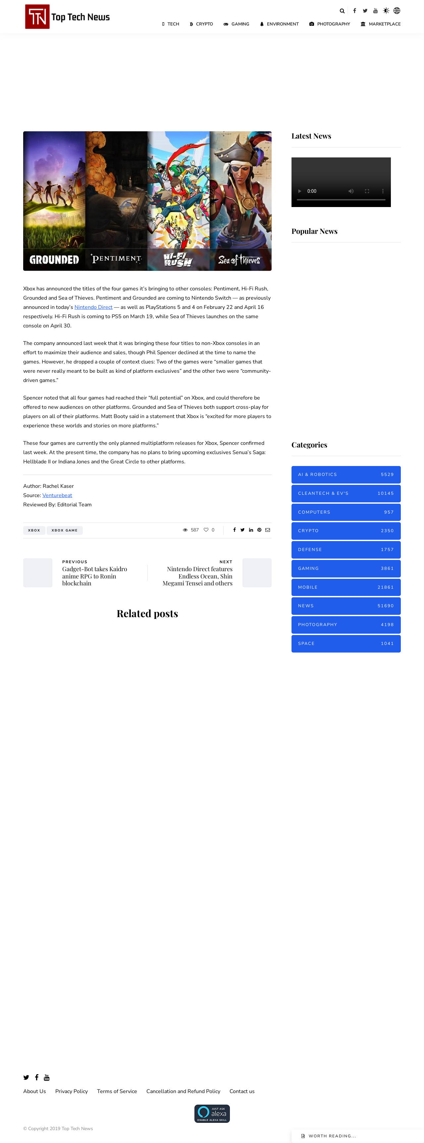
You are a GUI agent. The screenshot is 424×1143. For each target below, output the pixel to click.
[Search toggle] (342, 11)
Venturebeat (57, 495)
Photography (329, 24)
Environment (279, 24)
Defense (346, 550)
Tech (170, 24)
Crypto (201, 24)
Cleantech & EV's (346, 493)
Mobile (346, 587)
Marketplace (381, 24)
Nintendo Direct (94, 307)
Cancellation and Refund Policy (183, 1091)
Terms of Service (117, 1091)
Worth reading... (332, 1136)
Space (346, 644)
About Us (34, 1091)
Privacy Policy (71, 1091)
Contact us (242, 1091)
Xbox (34, 530)
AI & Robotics (346, 475)
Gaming (236, 24)
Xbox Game (65, 530)
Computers (346, 512)
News (346, 606)
